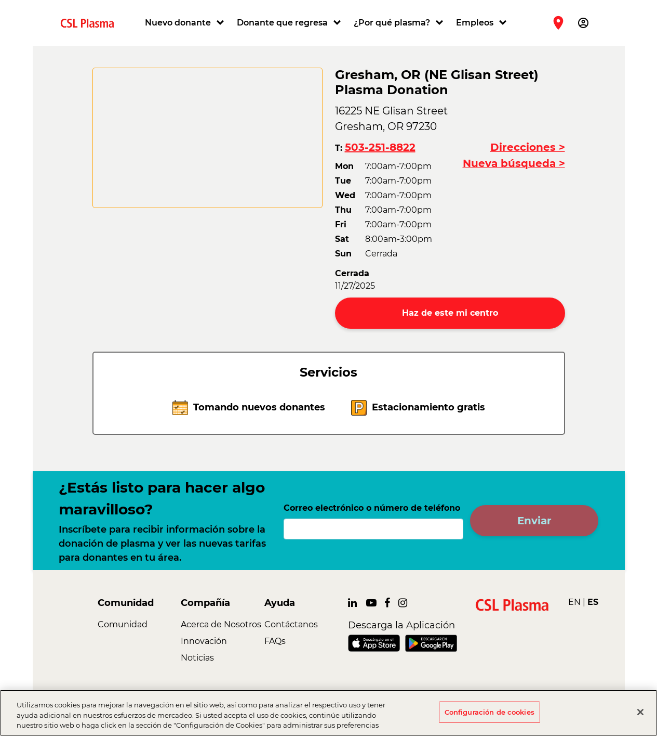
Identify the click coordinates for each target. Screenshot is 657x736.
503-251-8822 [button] (380, 147)
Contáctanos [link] (291, 624)
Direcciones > (527, 147)
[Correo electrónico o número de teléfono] (374, 529)
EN (574, 602)
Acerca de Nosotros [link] (221, 624)
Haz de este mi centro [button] (450, 313)
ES (592, 602)
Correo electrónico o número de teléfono (372, 508)
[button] (186, 23)
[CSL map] (207, 138)
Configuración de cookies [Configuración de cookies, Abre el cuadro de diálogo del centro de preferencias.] (489, 711)
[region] (328, 713)
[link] (91, 22)
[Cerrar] (640, 712)
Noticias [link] (197, 658)
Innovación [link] (204, 641)
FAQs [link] (275, 641)
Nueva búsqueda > (514, 163)
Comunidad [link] (123, 624)
